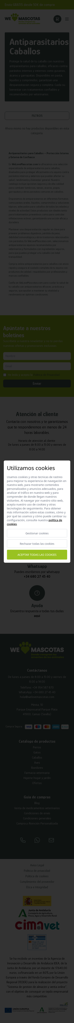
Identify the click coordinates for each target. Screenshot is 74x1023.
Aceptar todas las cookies (37, 555)
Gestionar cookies (37, 533)
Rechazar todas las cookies (37, 543)
